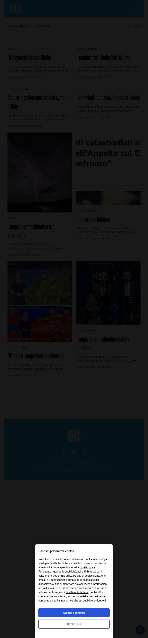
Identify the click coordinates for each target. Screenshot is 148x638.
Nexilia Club (74, 624)
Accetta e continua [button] (74, 612)
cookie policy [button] (87, 567)
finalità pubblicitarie (77, 592)
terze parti (96, 571)
